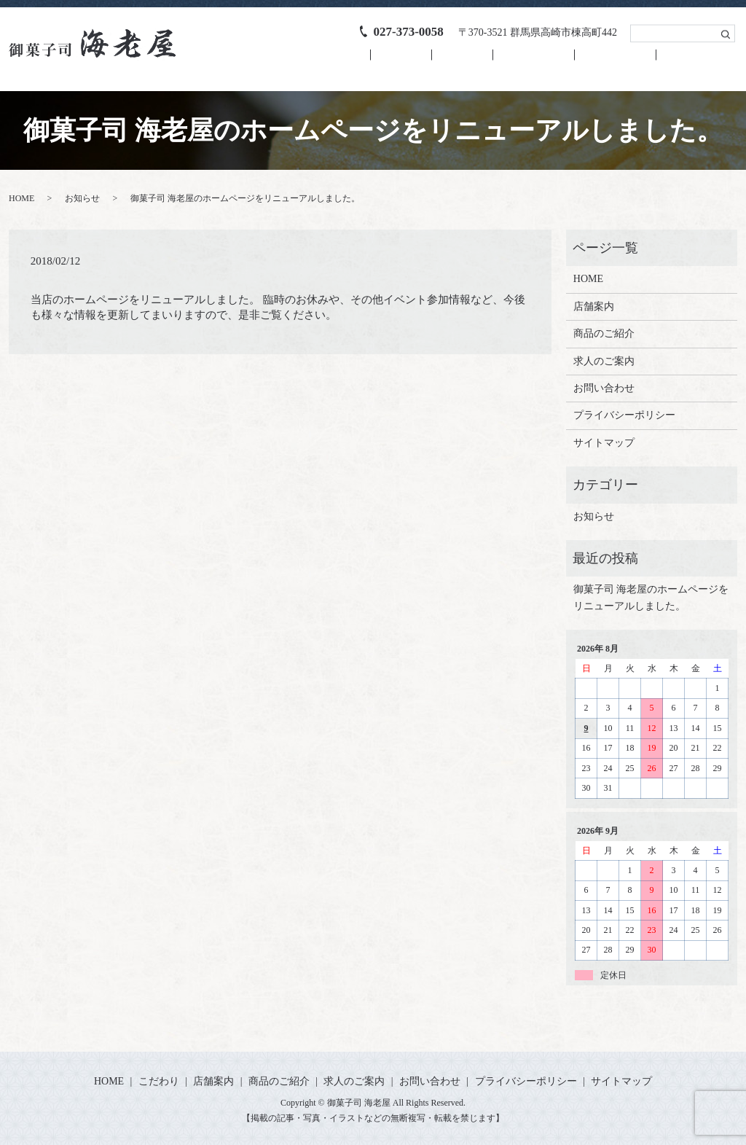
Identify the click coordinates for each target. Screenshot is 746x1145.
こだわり (354, 62)
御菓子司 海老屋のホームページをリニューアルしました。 (651, 597)
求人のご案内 (599, 62)
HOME (289, 62)
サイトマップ (604, 442)
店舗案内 (426, 62)
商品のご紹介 (507, 62)
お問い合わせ (691, 62)
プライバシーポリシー (624, 415)
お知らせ (82, 198)
